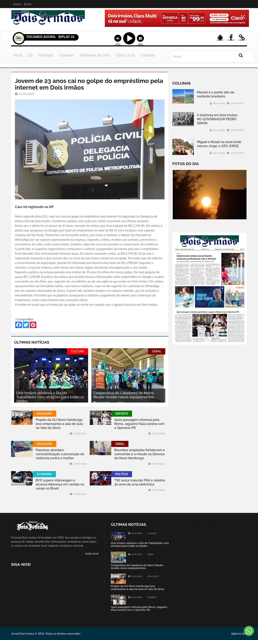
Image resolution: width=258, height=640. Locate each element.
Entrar (28, 4)
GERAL (156, 351)
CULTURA (77, 351)
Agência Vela (239, 633)
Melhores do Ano (95, 55)
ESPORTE (121, 413)
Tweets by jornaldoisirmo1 (198, 524)
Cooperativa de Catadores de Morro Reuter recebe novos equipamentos (123, 395)
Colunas (66, 55)
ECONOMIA (44, 474)
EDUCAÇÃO (44, 413)
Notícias (46, 55)
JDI (30, 55)
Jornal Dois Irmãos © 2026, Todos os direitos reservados (45, 633)
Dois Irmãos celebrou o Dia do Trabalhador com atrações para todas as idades (50, 397)
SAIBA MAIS (92, 554)
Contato (148, 55)
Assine (17, 4)
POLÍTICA (121, 474)
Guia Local (125, 55)
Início (18, 55)
